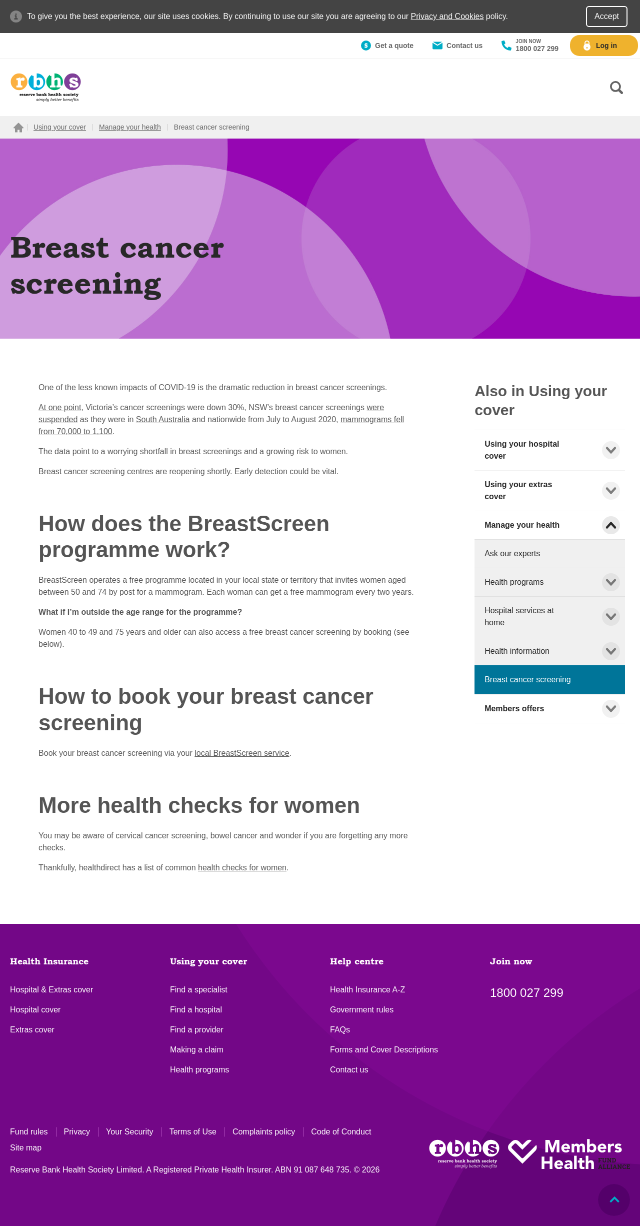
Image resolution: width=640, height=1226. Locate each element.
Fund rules (29, 1131)
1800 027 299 (527, 992)
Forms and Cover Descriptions (384, 1049)
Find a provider (197, 1029)
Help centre (357, 961)
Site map (26, 1147)
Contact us (349, 1069)
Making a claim (197, 1049)
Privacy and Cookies (447, 16)
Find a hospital (196, 1009)
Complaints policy (263, 1131)
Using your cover (208, 961)
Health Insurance (49, 961)
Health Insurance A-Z (367, 989)
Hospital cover (35, 1009)
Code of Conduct (341, 1131)
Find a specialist (199, 989)
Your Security (130, 1131)
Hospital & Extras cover (51, 989)
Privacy (77, 1131)
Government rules (362, 1009)
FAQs (340, 1029)
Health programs (199, 1069)
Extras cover (32, 1029)
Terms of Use (193, 1131)
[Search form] (617, 88)
